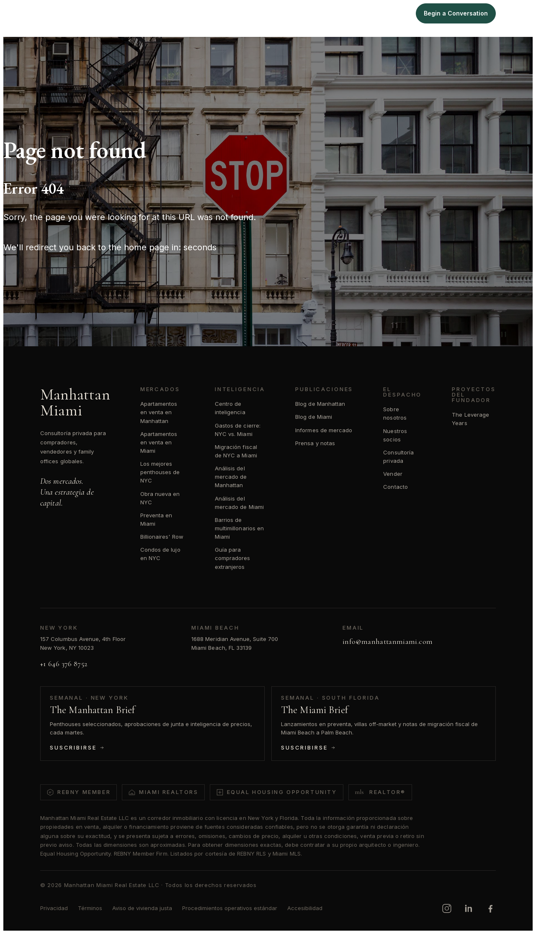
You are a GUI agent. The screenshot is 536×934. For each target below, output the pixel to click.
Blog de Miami (313, 416)
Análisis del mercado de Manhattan (231, 476)
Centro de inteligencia (230, 407)
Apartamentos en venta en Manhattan (159, 412)
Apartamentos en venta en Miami (159, 442)
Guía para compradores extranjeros (232, 558)
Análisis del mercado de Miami (239, 502)
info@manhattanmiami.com (388, 641)
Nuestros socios (395, 435)
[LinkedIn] (468, 908)
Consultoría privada (398, 456)
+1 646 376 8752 (63, 663)
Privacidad (54, 908)
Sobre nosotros (395, 413)
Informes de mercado (323, 430)
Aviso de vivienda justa (142, 908)
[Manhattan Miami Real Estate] (53, 13)
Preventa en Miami (156, 519)
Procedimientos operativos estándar (229, 908)
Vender (392, 473)
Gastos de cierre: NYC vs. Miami (237, 429)
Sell (398, 13)
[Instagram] (446, 908)
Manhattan (289, 13)
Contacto (395, 486)
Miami (326, 13)
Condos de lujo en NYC (160, 553)
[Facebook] (490, 908)
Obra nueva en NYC (160, 498)
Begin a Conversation (456, 13)
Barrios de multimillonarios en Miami (239, 528)
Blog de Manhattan (320, 403)
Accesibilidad (304, 908)
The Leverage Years (470, 418)
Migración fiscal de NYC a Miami (236, 451)
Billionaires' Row (161, 536)
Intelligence (364, 13)
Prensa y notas (315, 443)
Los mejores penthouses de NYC (160, 472)
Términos (90, 908)
